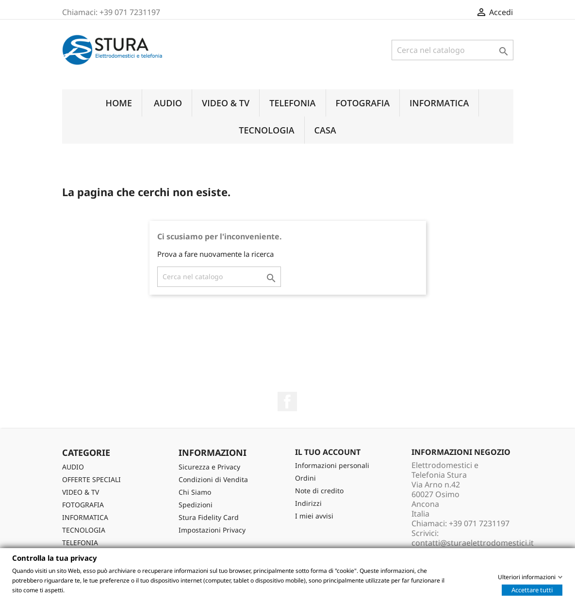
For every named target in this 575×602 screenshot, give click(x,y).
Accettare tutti (532, 589)
